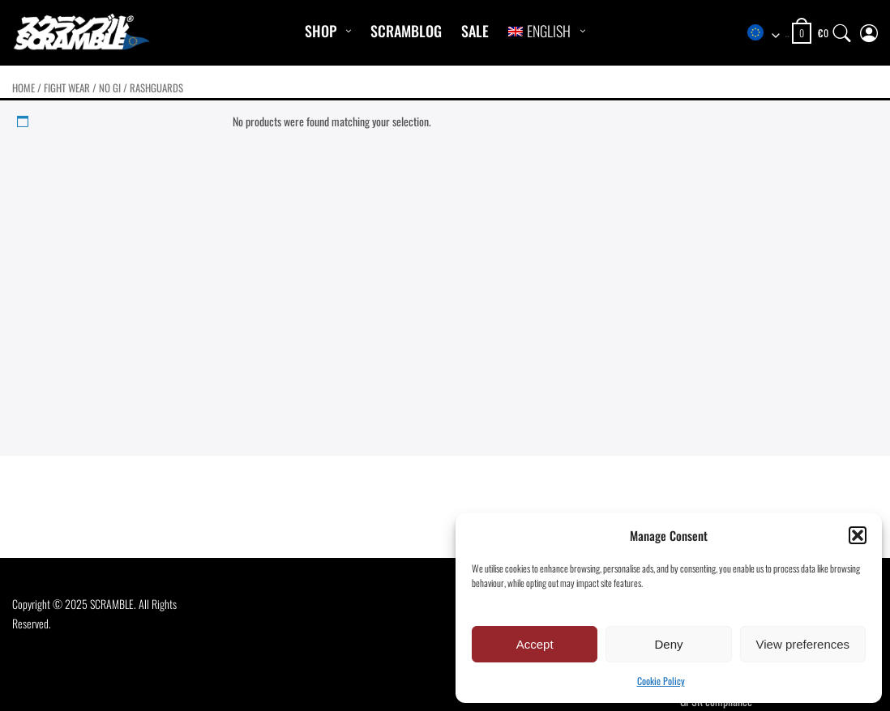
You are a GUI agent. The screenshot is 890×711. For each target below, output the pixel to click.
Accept (535, 644)
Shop (320, 30)
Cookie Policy (661, 681)
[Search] (842, 29)
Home (23, 88)
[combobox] (767, 33)
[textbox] (767, 33)
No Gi (110, 88)
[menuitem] (539, 31)
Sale (475, 30)
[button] (857, 535)
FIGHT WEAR (67, 88)
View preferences (803, 644)
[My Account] (869, 29)
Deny (668, 644)
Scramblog (406, 30)
